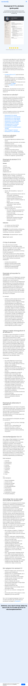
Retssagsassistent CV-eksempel (12, 124)
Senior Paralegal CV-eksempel (11, 130)
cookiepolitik (14, 684)
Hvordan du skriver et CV (10, 74)
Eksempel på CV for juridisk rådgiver (12, 119)
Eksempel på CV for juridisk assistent (13, 121)
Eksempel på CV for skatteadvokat (12, 131)
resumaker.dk (18, 601)
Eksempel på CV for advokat (11, 115)
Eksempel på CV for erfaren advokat (12, 118)
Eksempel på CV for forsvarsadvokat (13, 116)
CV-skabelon (11, 84)
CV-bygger (13, 83)
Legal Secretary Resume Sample (12, 122)
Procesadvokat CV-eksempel (11, 125)
